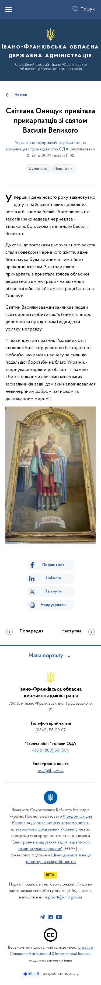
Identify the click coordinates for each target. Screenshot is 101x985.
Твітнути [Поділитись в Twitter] (53, 591)
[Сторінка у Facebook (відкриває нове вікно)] (50, 917)
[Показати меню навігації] (8, 9)
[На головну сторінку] (50, 49)
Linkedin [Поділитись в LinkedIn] (53, 578)
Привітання (63, 169)
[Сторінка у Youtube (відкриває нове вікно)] (59, 917)
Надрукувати (53, 605)
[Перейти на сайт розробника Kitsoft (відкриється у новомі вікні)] (31, 974)
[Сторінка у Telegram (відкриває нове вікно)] (42, 917)
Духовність (38, 169)
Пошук (88, 9)
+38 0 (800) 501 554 (50, 750)
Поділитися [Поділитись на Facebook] (53, 565)
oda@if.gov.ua (51, 771)
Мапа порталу (46, 656)
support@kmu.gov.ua (63, 897)
